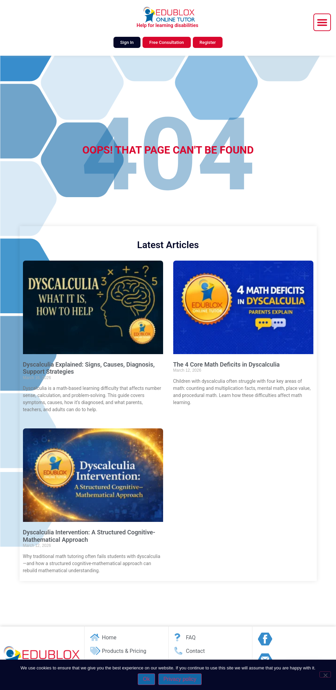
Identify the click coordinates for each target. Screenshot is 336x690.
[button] (322, 22)
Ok (146, 679)
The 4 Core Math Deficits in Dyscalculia (226, 364)
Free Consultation (166, 42)
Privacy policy (180, 679)
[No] (325, 674)
